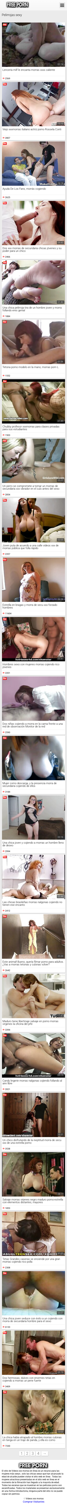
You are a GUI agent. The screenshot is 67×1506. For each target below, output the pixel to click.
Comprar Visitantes (33, 1501)
